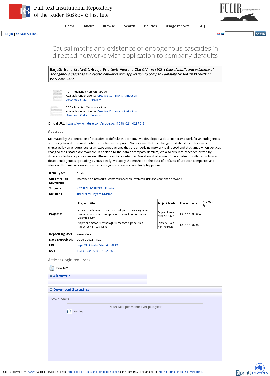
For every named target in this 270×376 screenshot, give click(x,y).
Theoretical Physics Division (94, 194)
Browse (109, 26)
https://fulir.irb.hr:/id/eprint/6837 (97, 245)
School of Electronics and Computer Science (93, 372)
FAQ (201, 26)
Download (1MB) (77, 99)
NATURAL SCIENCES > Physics (96, 188)
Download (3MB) (77, 115)
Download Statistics (69, 289)
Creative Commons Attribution (117, 95)
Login (9, 33)
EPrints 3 (31, 372)
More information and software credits (181, 372)
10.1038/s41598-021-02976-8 (96, 251)
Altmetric (60, 276)
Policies (150, 26)
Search (129, 26)
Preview (96, 99)
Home (70, 26)
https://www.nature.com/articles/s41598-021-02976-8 (105, 123)
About (89, 26)
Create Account (27, 33)
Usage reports (177, 26)
